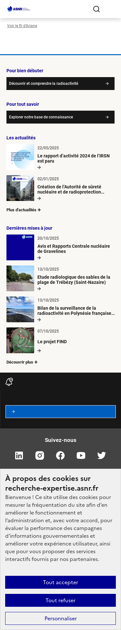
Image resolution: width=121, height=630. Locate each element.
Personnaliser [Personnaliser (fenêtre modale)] (61, 618)
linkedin (19, 455)
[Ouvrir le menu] (109, 9)
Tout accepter (60, 582)
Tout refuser (60, 600)
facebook (60, 455)
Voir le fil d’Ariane (22, 26)
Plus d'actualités (24, 210)
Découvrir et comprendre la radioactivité (43, 83)
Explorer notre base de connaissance (41, 117)
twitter (102, 455)
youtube (81, 455)
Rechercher (96, 9)
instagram (40, 455)
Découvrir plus (22, 362)
